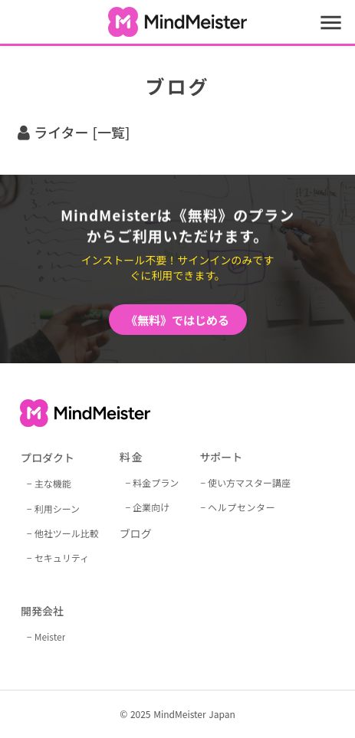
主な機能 (53, 483)
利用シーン (57, 508)
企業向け (151, 506)
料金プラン (156, 482)
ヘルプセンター (241, 506)
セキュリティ (62, 557)
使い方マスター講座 (249, 482)
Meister (50, 636)
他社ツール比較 (67, 533)
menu (330, 22)
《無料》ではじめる (177, 320)
